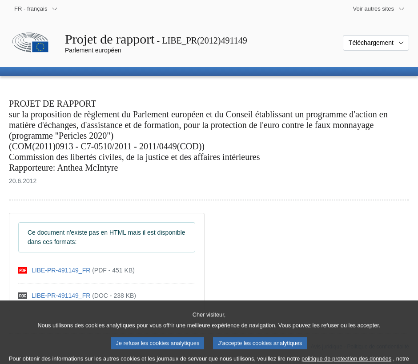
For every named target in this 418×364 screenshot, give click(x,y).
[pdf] (76, 270)
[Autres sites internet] (379, 9)
